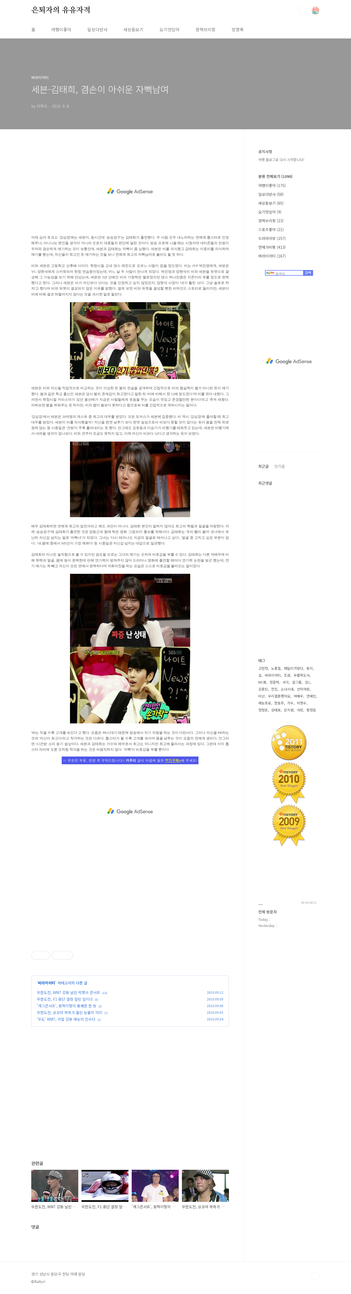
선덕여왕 (303, 689)
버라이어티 (46, 982)
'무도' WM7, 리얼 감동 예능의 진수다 (66, 1019)
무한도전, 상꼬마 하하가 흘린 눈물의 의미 (69, 1012)
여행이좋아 (61, 29)
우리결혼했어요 (279, 696)
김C (307, 682)
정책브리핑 (206, 29)
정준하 (274, 682)
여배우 (298, 696)
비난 (261, 696)
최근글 (263, 466)
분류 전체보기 (275, 176)
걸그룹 (297, 682)
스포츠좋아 (271, 229)
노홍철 (276, 668)
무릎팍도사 (302, 675)
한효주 (279, 703)
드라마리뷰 (272, 238)
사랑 (300, 709)
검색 (303, 11)
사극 (285, 682)
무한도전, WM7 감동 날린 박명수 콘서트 (68, 992)
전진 (274, 689)
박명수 (301, 703)
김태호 (276, 709)
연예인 (311, 696)
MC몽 (262, 682)
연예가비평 (272, 247)
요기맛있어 (169, 29)
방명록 (238, 29)
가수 (290, 703)
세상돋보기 (133, 29)
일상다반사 (97, 29)
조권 (287, 675)
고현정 (263, 668)
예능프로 (264, 703)
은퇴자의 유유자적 (61, 10)
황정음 (311, 709)
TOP (315, 1276)
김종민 (263, 689)
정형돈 (263, 709)
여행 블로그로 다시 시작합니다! (281, 159)
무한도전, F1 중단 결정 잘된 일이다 (65, 999)
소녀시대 (287, 689)
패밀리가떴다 (293, 668)
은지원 (289, 709)
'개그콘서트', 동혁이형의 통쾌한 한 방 (66, 1005)
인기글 (279, 466)
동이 (309, 668)
